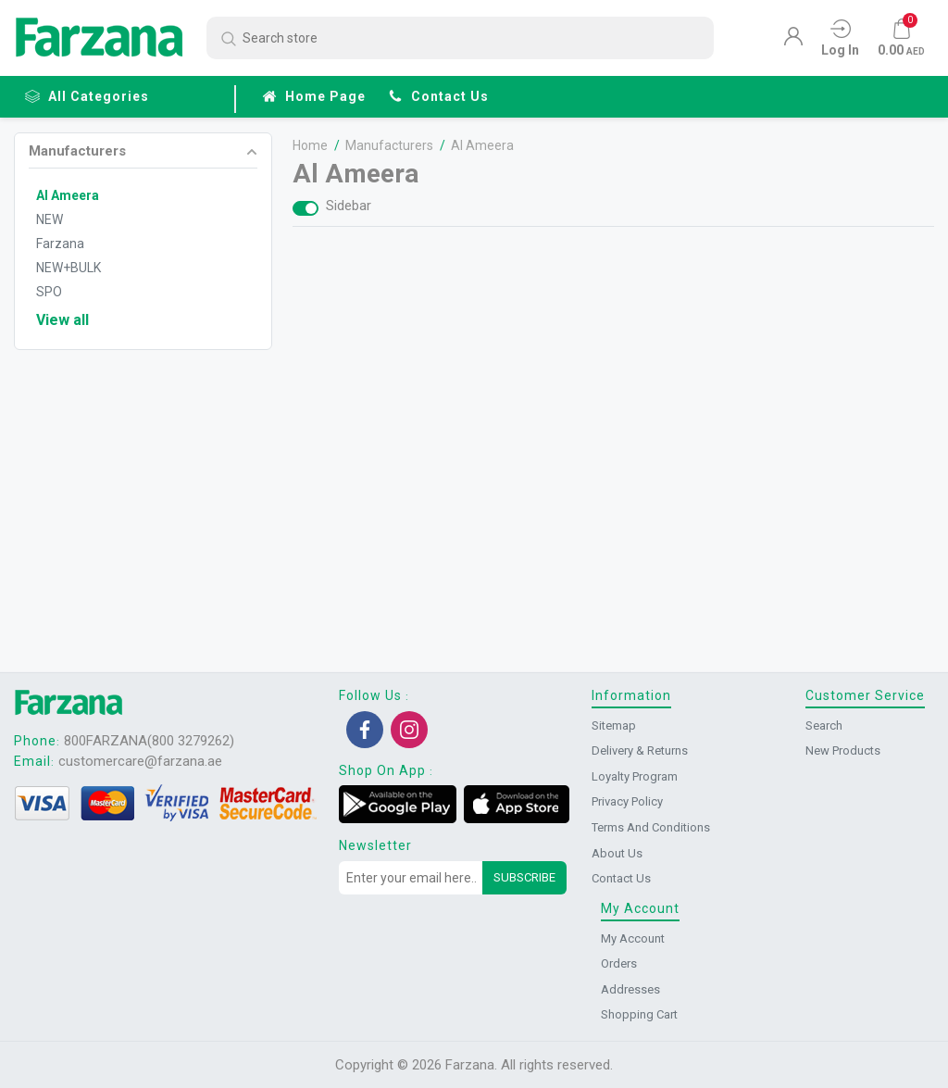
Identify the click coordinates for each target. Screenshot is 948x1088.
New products (842, 750)
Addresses (630, 989)
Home (313, 145)
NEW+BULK (68, 267)
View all (62, 320)
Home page (314, 96)
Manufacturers (77, 151)
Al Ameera (67, 195)
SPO (49, 291)
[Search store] (460, 38)
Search (823, 725)
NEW (49, 219)
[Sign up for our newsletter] (411, 877)
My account (633, 938)
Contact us (438, 96)
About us (617, 853)
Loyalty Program (635, 776)
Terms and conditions (651, 827)
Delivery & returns (640, 750)
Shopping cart (639, 1014)
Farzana (60, 243)
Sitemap (614, 725)
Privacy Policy (627, 801)
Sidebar (351, 205)
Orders (619, 963)
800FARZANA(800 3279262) (149, 740)
